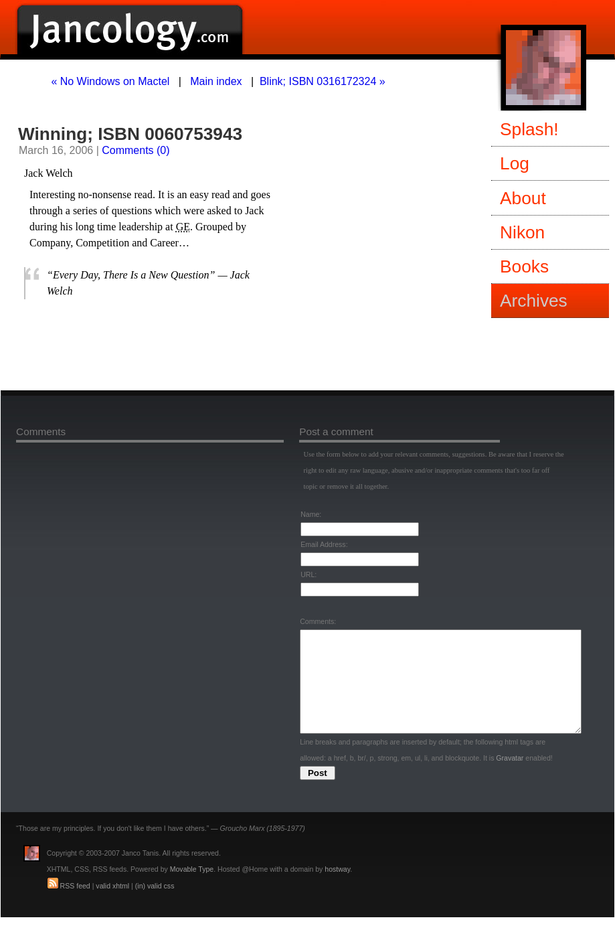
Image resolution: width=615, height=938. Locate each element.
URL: (308, 574)
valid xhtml (112, 906)
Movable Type (191, 889)
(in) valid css (155, 906)
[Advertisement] (181, 347)
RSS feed (75, 906)
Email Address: (323, 544)
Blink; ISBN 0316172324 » (322, 81)
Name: (310, 514)
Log (514, 163)
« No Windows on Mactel (110, 81)
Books (524, 266)
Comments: (318, 621)
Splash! (529, 129)
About (523, 198)
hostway (337, 889)
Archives (533, 301)
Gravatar (509, 778)
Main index (216, 81)
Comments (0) (135, 150)
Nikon (522, 232)
